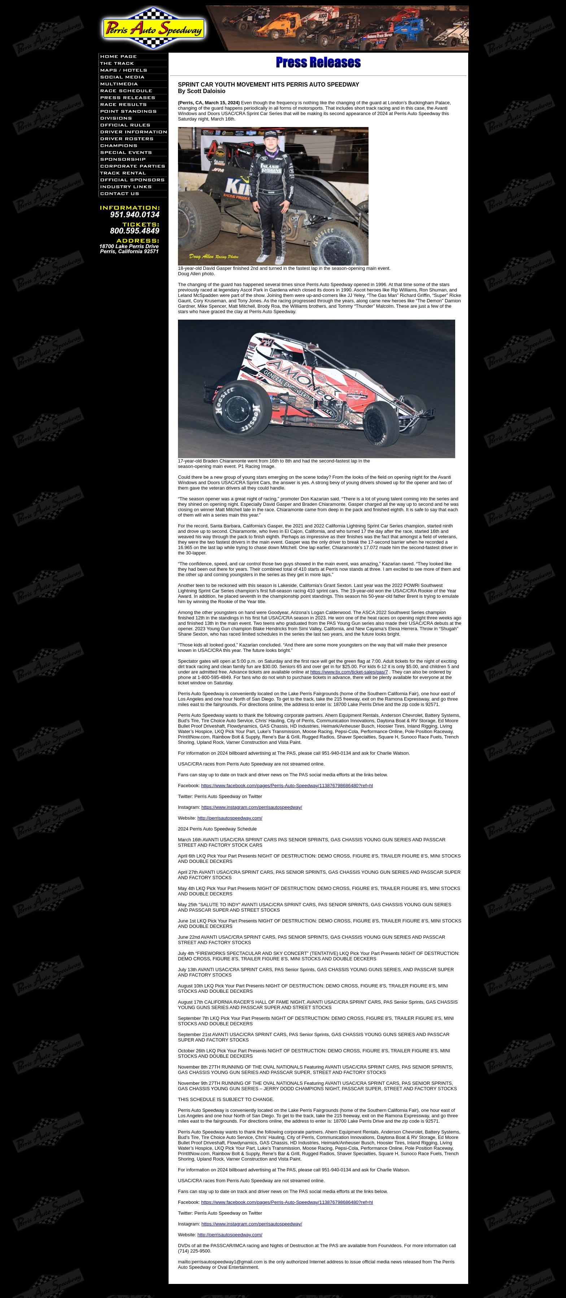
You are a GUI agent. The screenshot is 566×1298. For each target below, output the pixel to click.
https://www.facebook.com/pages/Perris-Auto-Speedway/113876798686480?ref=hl (287, 785)
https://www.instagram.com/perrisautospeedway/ (251, 807)
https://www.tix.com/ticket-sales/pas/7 (349, 672)
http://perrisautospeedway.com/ (229, 818)
